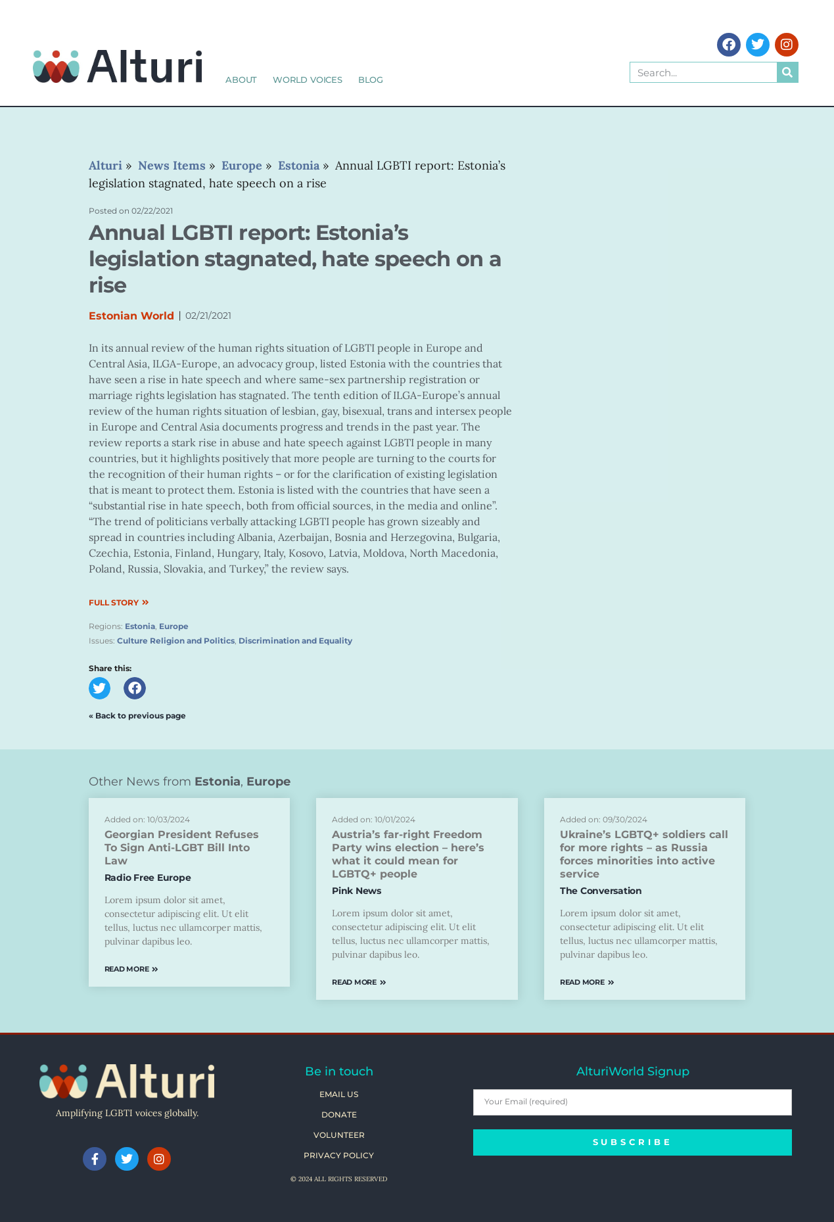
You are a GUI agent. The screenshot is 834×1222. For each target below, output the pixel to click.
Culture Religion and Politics (176, 641)
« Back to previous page (137, 715)
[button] (100, 688)
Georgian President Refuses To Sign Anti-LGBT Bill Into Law (181, 847)
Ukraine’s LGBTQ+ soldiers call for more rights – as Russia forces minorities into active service (644, 854)
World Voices (307, 79)
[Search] (787, 72)
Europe (174, 626)
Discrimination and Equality (295, 641)
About (241, 79)
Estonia (140, 626)
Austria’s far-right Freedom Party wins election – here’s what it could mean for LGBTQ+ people (408, 854)
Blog (370, 79)
